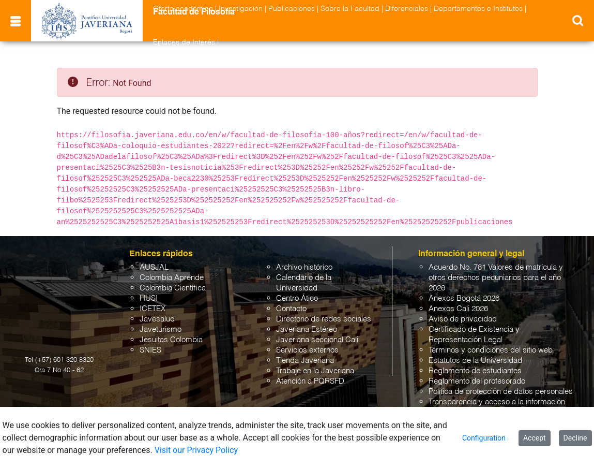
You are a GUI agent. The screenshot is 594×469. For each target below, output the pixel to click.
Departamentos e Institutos (478, 8)
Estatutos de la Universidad (475, 360)
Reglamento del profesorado (477, 381)
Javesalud (157, 319)
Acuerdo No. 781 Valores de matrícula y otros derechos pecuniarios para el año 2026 (496, 277)
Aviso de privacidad (463, 319)
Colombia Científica (173, 288)
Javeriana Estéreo (306, 329)
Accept (534, 438)
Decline (575, 438)
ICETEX (152, 309)
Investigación (241, 8)
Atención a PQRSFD (310, 381)
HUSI (149, 298)
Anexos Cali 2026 (458, 309)
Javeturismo (160, 329)
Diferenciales (406, 8)
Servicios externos (307, 350)
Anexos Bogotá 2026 (464, 298)
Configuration (484, 438)
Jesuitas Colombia (171, 340)
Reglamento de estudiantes (475, 371)
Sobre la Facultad (350, 8)
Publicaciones (291, 8)
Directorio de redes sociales (323, 319)
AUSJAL (154, 267)
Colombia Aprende (172, 278)
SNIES (150, 350)
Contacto (291, 309)
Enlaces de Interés (184, 42)
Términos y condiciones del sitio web (491, 350)
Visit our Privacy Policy (196, 450)
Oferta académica (183, 8)
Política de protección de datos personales (501, 391)
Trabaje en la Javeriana (315, 371)
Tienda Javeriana (305, 360)
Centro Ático (297, 298)
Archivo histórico (304, 267)
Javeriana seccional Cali (317, 340)
